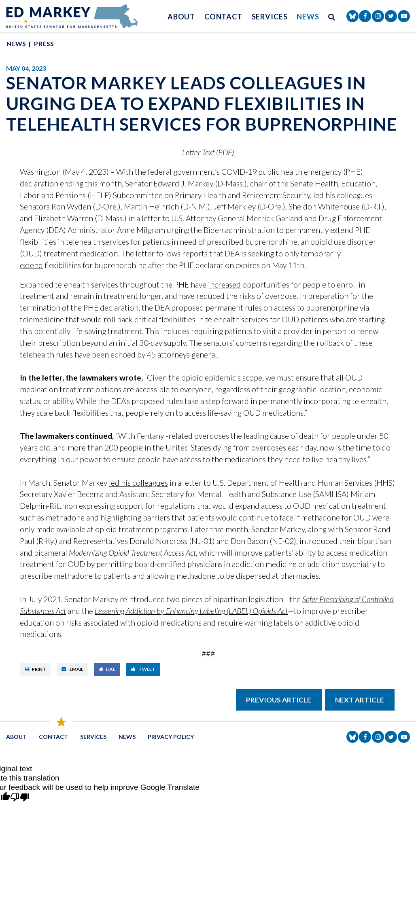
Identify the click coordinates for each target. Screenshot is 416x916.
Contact (223, 16)
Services (270, 16)
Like (107, 669)
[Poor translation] (20, 798)
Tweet (143, 669)
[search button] (331, 16)
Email (72, 669)
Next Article (359, 700)
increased (224, 284)
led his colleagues (138, 482)
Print (36, 669)
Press (44, 43)
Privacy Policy (171, 736)
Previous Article (278, 700)
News (308, 16)
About (181, 16)
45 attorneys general (182, 354)
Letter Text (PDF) (208, 152)
